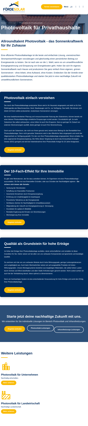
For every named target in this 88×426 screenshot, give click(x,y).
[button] (69, 6)
